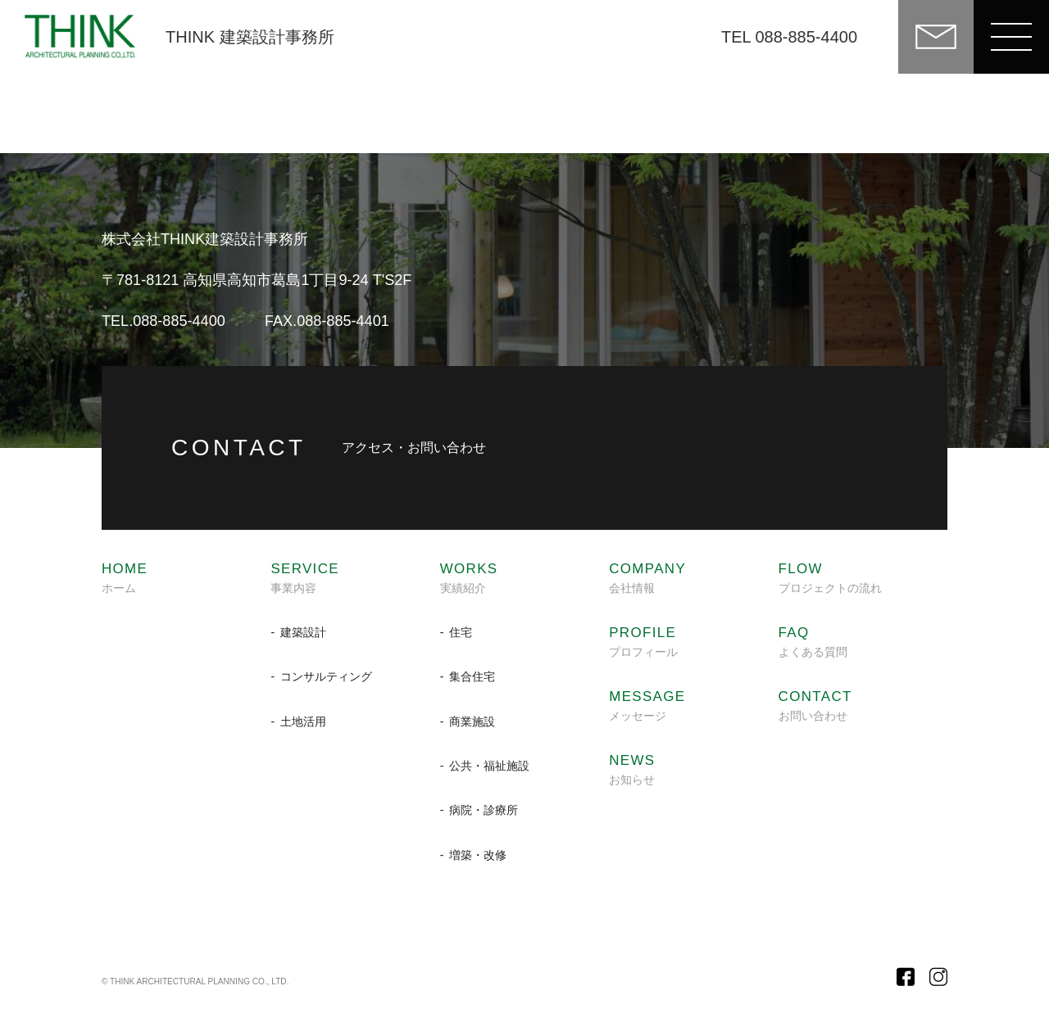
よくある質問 (813, 642)
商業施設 (472, 721)
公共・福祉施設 (489, 765)
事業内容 (304, 578)
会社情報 (647, 578)
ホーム (125, 578)
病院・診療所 (483, 810)
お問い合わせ (815, 705)
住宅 (460, 632)
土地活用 (303, 721)
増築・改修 (477, 855)
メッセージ (647, 705)
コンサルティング (326, 676)
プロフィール (643, 642)
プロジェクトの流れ (830, 578)
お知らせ (632, 769)
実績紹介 (469, 578)
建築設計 (303, 632)
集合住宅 (472, 676)
